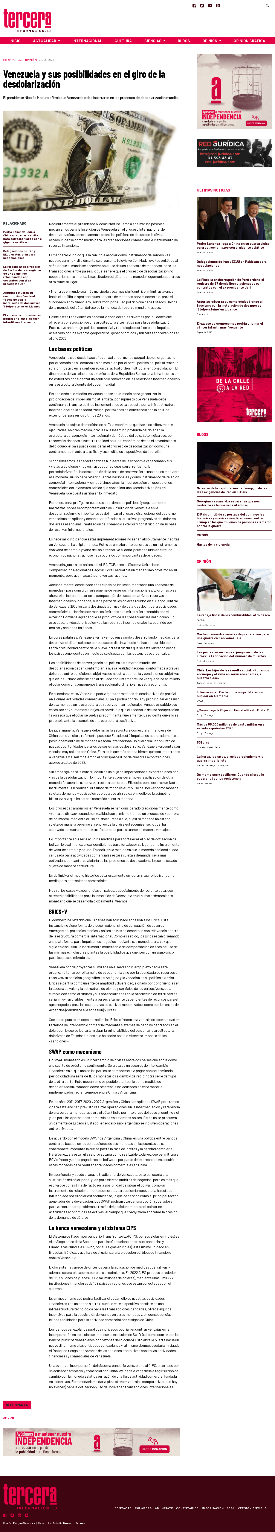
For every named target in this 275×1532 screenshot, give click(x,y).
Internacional (87, 40)
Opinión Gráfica (249, 40)
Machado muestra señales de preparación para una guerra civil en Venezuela (233, 636)
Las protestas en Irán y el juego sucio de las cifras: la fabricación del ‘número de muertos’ (231, 654)
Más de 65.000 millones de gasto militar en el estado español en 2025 (231, 726)
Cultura (123, 40)
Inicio (15, 40)
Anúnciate (163, 1508)
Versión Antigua (252, 1508)
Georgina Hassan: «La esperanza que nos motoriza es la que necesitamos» (228, 503)
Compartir (17, 1405)
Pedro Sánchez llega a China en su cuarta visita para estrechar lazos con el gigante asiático (23, 237)
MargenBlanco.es (24, 1523)
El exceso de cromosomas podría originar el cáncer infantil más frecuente (22, 318)
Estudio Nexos (62, 1523)
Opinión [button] (210, 40)
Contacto (121, 1508)
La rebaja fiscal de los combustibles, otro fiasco (233, 615)
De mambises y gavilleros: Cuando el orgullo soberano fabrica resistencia (230, 776)
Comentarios (186, 1508)
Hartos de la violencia (213, 544)
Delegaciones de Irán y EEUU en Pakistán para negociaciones (19, 254)
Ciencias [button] (153, 40)
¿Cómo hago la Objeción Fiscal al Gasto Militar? (233, 710)
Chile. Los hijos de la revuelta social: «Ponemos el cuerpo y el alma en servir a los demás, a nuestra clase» (233, 674)
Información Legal (217, 1508)
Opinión (31, 60)
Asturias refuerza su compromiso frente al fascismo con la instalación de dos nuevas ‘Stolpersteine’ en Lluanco (22, 299)
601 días (203, 742)
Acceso (80, 1523)
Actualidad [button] (45, 40)
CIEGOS (202, 535)
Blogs (184, 40)
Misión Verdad (13, 59)
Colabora (141, 1508)
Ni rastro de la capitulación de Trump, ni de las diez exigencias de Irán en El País (232, 490)
